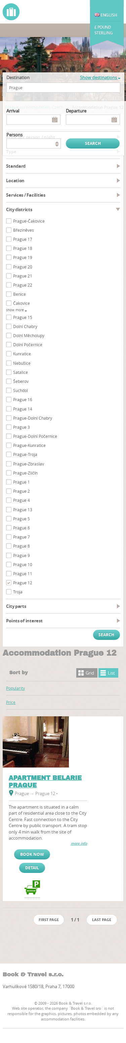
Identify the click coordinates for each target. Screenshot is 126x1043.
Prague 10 (22, 564)
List (111, 673)
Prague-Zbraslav (28, 463)
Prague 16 (22, 399)
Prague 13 (22, 509)
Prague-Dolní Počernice (35, 436)
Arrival (12, 111)
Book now (32, 854)
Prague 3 (21, 427)
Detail (32, 868)
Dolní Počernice (27, 344)
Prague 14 (22, 409)
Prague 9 (21, 555)
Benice (19, 294)
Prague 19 (22, 257)
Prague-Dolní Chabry (32, 418)
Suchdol (20, 390)
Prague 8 (21, 546)
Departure (76, 111)
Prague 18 (22, 248)
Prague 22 (22, 285)
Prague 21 (22, 276)
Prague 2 (21, 491)
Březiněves (23, 230)
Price (10, 702)
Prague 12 (22, 582)
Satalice (20, 372)
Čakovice (21, 303)
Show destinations (100, 77)
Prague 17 (22, 239)
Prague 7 (21, 537)
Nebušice (22, 363)
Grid (90, 673)
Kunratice (22, 353)
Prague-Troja (25, 454)
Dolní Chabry (25, 326)
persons (14, 135)
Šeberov (21, 381)
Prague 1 (21, 482)
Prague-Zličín (25, 473)
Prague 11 (22, 573)
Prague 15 (22, 317)
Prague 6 (21, 527)
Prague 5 (21, 518)
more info (79, 843)
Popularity (15, 688)
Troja (18, 591)
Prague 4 (21, 500)
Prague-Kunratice (29, 445)
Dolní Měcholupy (28, 335)
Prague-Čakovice (29, 221)
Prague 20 (22, 266)
